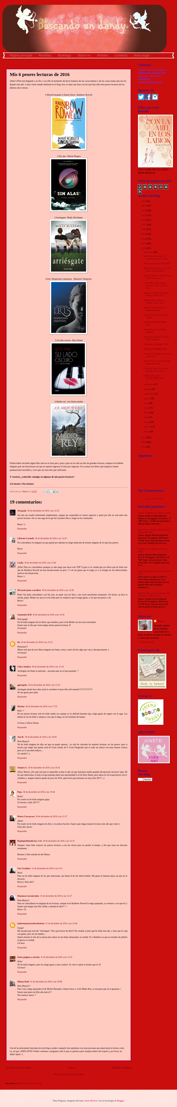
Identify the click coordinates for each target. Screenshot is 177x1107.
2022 (143, 220)
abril (146, 417)
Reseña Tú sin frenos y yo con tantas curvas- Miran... (156, 269)
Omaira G (22, 767)
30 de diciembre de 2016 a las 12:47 (51, 538)
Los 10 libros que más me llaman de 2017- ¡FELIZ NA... (155, 285)
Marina (20, 706)
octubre (147, 389)
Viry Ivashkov (24, 868)
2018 (143, 239)
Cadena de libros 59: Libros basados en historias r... (155, 369)
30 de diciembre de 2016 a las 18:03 (41, 737)
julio (146, 403)
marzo (147, 422)
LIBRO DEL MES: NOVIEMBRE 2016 (153, 377)
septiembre (149, 394)
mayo (146, 412)
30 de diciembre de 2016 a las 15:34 (48, 667)
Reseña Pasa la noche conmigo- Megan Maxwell (157, 362)
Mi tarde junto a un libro (29, 590)
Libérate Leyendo (25, 538)
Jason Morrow (91, 1101)
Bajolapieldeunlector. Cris (29, 841)
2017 (143, 243)
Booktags (64, 55)
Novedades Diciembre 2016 (155, 344)
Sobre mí (84, 55)
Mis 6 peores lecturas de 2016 (156, 263)
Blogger (120, 1101)
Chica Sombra (24, 667)
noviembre (149, 384)
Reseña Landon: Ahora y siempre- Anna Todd (154, 301)
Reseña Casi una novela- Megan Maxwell (154, 308)
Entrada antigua (122, 1067)
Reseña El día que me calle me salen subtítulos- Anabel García (154, 594)
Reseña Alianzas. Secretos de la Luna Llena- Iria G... (157, 276)
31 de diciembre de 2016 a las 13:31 (57, 957)
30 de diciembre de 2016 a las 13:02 (40, 563)
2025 (143, 206)
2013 (143, 447)
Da (18, 642)
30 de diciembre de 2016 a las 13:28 (58, 590)
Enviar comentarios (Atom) (30, 1083)
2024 (143, 210)
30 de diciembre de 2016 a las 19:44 (39, 792)
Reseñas (45, 55)
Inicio (71, 1067)
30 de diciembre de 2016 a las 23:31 (59, 841)
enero (146, 431)
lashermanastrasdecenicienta (30, 923)
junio (146, 408)
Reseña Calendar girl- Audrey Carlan (154, 513)
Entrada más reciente (18, 1067)
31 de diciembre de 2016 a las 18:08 (46, 981)
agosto (147, 398)
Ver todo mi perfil (146, 642)
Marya (160, 621)
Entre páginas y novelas (28, 957)
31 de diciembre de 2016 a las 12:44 (61, 923)
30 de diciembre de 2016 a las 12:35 (43, 511)
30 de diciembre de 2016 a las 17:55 (41, 706)
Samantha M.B (24, 615)
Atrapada (21, 511)
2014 (143, 442)
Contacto (121, 55)
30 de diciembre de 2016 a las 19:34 (44, 767)
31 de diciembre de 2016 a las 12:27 (56, 896)
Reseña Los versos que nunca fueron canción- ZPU (156, 294)
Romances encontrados (28, 896)
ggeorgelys (22, 685)
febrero (147, 427)
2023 (143, 215)
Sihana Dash (23, 981)
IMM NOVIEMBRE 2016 (155, 349)
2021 (143, 225)
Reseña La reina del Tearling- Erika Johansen (156, 338)
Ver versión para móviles (68, 1074)
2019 (143, 234)
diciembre (148, 252)
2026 (143, 201)
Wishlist (102, 55)
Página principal (20, 55)
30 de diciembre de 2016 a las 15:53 (44, 685)
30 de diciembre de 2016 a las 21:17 (51, 816)
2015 (143, 437)
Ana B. (20, 737)
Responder (22, 529)
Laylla (20, 563)
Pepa (19, 792)
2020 (143, 229)
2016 (143, 248)
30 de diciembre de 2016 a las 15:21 (37, 642)
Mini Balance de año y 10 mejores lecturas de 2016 (155, 257)
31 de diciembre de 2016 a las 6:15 (47, 868)
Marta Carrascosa (26, 816)
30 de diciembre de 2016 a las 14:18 (48, 615)
